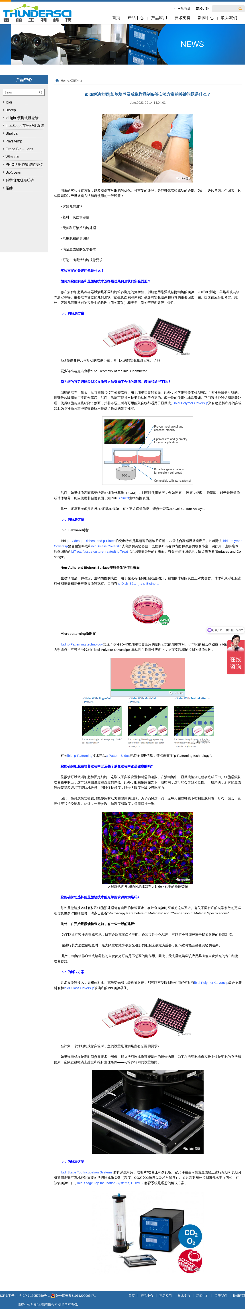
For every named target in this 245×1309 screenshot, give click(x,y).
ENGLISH (203, 8)
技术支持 (184, 1295)
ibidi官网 (239, 1295)
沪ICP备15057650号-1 (34, 1295)
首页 (132, 1295)
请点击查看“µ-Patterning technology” (183, 755)
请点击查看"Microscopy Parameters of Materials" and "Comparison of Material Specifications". (160, 913)
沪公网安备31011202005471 (73, 1295)
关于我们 (221, 1295)
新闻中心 (77, 80)
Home (65, 80)
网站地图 (184, 8)
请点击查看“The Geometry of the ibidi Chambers (110, 371)
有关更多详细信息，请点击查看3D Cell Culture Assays (162, 509)
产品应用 (165, 1295)
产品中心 (147, 1295)
